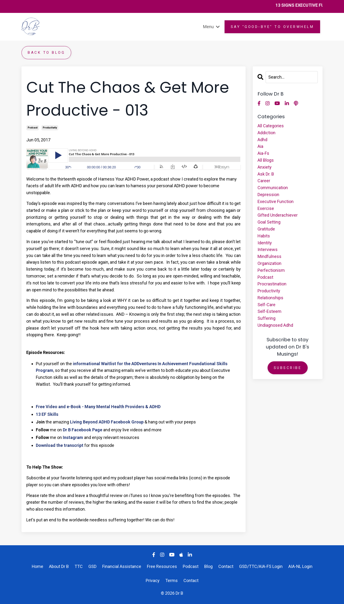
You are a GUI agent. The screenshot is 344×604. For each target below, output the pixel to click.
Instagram (73, 437)
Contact (225, 566)
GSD (92, 566)
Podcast (191, 566)
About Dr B (59, 566)
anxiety (265, 167)
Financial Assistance (121, 566)
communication (273, 187)
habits (264, 235)
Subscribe (288, 368)
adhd (262, 139)
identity (265, 242)
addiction (266, 132)
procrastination (272, 283)
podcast (33, 127)
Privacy (153, 580)
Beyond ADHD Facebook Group (113, 421)
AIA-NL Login (300, 566)
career (264, 180)
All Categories (271, 125)
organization (269, 263)
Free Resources (162, 566)
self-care (266, 304)
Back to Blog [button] (46, 52)
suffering (266, 318)
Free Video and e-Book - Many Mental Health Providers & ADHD (98, 406)
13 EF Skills (47, 414)
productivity (50, 127)
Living (76, 421)
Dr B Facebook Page (82, 429)
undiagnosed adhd (275, 325)
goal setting (269, 221)
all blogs (266, 160)
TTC (79, 566)
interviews (268, 249)
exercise (266, 208)
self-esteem (269, 311)
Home (37, 566)
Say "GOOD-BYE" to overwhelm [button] (272, 27)
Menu (211, 26)
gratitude (266, 228)
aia (260, 146)
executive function (276, 201)
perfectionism (271, 270)
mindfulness (269, 256)
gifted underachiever (278, 215)
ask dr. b (266, 173)
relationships (270, 297)
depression (268, 194)
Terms (171, 580)
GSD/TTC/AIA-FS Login (261, 566)
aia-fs (263, 153)
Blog (208, 566)
